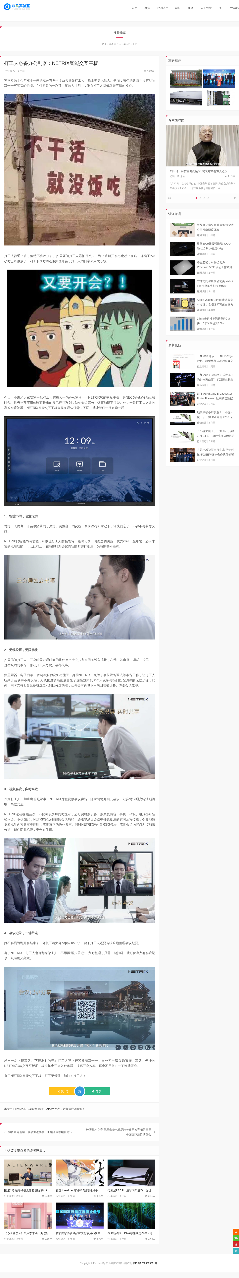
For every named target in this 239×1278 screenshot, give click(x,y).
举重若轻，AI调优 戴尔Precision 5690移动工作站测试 (214, 275)
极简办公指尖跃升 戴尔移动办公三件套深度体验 (215, 237)
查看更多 (114, 44)
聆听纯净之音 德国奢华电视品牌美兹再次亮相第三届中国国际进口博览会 (118, 1142)
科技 (178, 8)
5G (220, 8)
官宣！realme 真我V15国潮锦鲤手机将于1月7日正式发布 (79, 1200)
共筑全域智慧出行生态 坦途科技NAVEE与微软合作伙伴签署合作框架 (215, 462)
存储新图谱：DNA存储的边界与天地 (130, 1243)
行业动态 (125, 44)
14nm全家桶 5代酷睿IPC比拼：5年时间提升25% (213, 331)
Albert (50, 1109)
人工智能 (206, 8)
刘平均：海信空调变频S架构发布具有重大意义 (198, 171)
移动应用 (202, 395)
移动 (190, 8)
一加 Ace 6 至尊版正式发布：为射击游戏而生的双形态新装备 (215, 387)
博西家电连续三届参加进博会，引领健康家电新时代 (40, 1141)
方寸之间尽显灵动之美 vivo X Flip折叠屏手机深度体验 (215, 293)
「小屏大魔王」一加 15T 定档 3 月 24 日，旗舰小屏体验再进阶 (216, 443)
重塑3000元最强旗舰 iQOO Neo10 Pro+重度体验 (214, 256)
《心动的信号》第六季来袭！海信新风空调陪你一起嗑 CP (28, 1243)
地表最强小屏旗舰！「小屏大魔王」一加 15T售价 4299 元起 (215, 424)
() (63, 1091)
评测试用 (162, 8)
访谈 (172, 176)
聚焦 (147, 8)
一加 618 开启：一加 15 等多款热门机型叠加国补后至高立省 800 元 (215, 368)
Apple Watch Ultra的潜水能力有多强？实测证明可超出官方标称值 (215, 312)
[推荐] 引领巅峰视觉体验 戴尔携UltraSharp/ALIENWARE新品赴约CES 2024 (28, 1200)
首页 (134, 8)
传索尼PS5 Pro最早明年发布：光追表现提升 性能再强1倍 (131, 1200)
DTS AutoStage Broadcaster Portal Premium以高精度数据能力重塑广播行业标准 (215, 406)
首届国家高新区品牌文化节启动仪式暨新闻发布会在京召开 (79, 1243)
